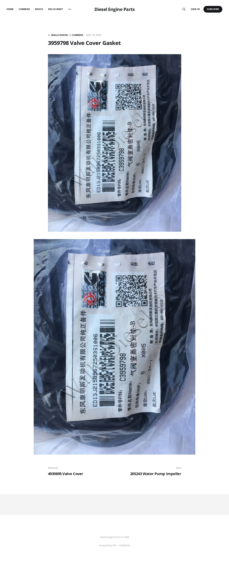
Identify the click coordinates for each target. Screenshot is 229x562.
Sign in (195, 9)
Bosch (39, 9)
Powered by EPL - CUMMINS (114, 545)
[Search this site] (184, 9)
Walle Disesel (59, 35)
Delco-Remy (55, 9)
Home (10, 9)
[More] (69, 9)
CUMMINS (77, 35)
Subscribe (213, 9)
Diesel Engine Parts (114, 9)
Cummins (24, 9)
